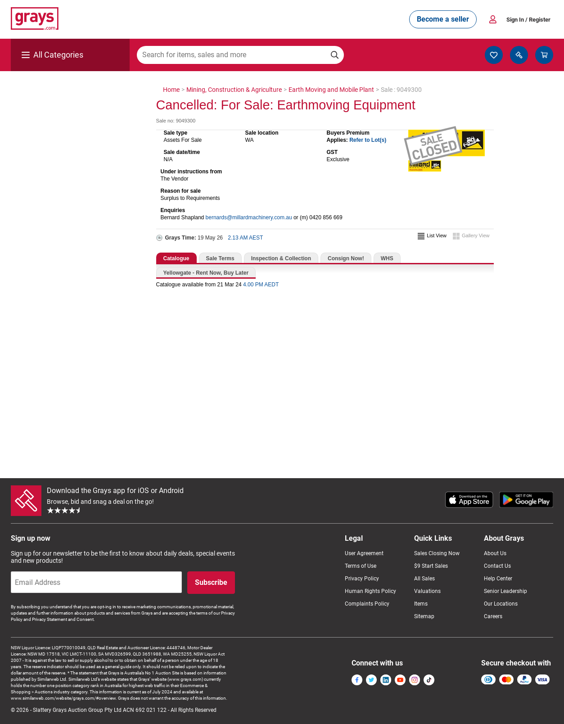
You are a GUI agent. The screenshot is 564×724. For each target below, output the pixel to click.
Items (421, 604)
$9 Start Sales (431, 566)
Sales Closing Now (437, 553)
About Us (495, 553)
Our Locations (501, 604)
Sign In (528, 19)
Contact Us (497, 566)
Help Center (498, 578)
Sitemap (424, 616)
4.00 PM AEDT (261, 284)
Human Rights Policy (370, 591)
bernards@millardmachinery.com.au (249, 217)
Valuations (427, 591)
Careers (493, 616)
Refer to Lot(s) (367, 140)
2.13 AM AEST (245, 238)
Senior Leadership (505, 591)
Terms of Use (360, 566)
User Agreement (364, 553)
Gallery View (476, 235)
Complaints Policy (367, 604)
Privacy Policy (362, 578)
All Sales (424, 578)
